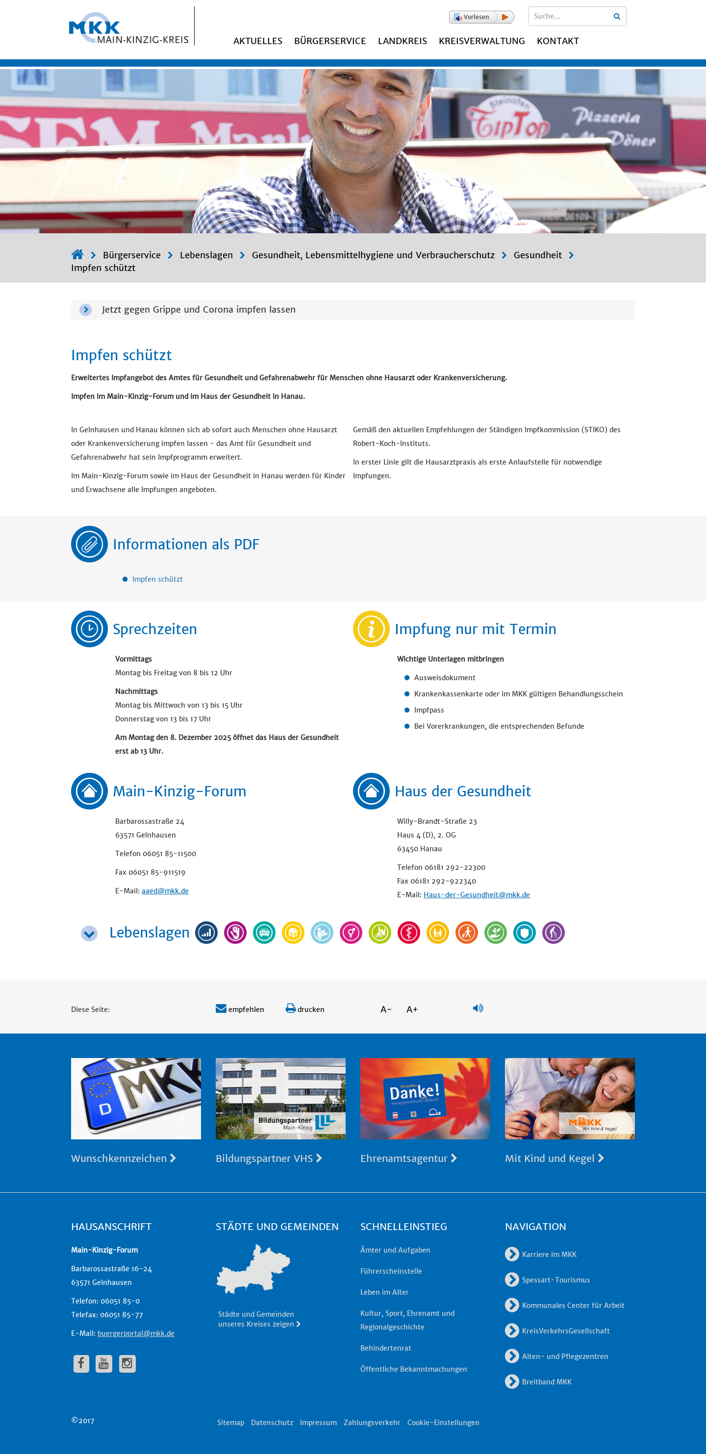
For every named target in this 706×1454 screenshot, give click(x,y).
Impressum (318, 1422)
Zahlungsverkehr (372, 1422)
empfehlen (240, 1009)
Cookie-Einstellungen (443, 1422)
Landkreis (402, 41)
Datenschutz (272, 1422)
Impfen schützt (103, 267)
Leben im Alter (384, 1292)
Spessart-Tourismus (547, 1280)
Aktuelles (257, 41)
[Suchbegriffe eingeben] (578, 16)
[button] (482, 17)
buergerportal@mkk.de (136, 1333)
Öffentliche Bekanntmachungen (413, 1369)
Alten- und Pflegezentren (556, 1356)
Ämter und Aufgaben (395, 1250)
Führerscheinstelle (391, 1271)
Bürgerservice (330, 41)
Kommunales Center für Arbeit (565, 1305)
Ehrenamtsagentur (408, 1158)
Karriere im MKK (541, 1254)
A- (386, 1009)
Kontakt (558, 41)
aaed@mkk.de (165, 891)
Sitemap (230, 1422)
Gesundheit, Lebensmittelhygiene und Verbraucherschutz (373, 255)
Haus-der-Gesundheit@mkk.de (477, 894)
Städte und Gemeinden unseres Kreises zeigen (260, 1319)
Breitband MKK (538, 1382)
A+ (412, 1009)
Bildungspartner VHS (269, 1158)
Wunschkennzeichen (123, 1158)
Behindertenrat (385, 1348)
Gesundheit (538, 255)
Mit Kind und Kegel (555, 1158)
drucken (305, 1009)
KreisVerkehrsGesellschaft (557, 1331)
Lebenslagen (206, 255)
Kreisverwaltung (482, 41)
